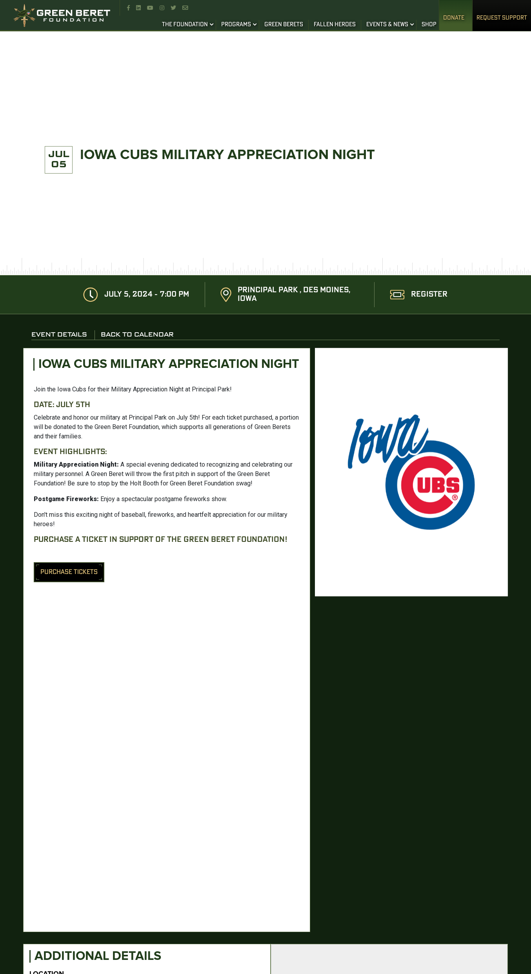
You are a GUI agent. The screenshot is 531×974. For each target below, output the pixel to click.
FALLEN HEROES (335, 25)
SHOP (429, 25)
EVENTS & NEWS (387, 25)
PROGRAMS (236, 25)
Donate (453, 18)
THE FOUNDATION (185, 25)
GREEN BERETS (283, 25)
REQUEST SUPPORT (501, 18)
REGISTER (429, 295)
